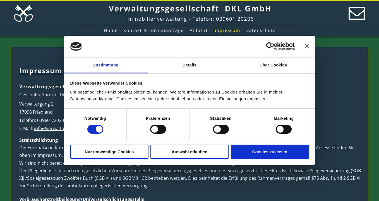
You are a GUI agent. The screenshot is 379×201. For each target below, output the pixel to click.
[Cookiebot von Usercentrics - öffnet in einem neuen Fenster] (270, 46)
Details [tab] (189, 65)
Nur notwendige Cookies (109, 151)
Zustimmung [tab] (106, 65)
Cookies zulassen (269, 151)
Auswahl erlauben (189, 151)
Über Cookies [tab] (273, 65)
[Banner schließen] (307, 46)
